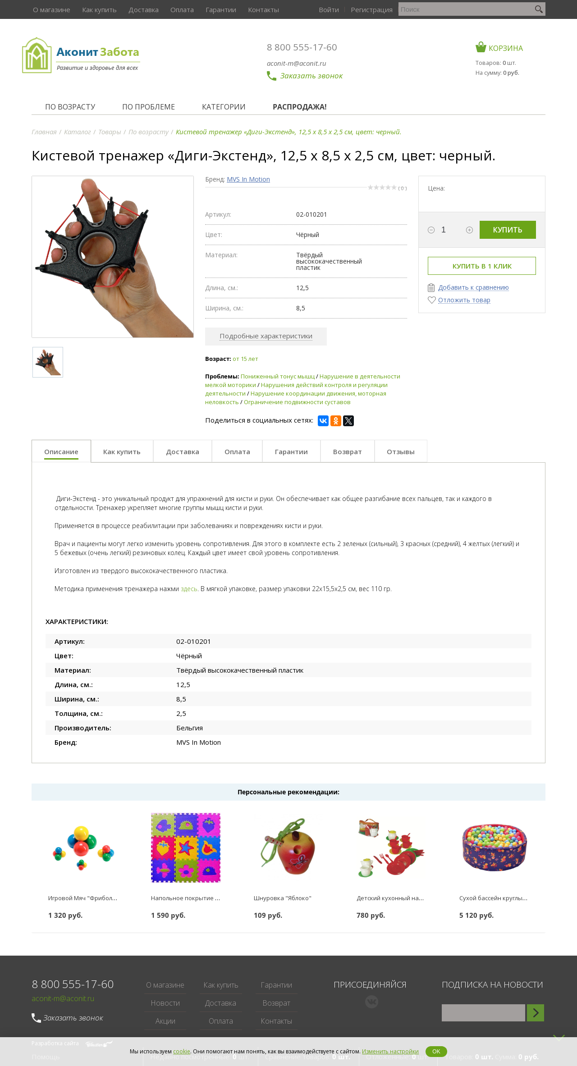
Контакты (257, 9)
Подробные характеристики (266, 335)
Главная (44, 131)
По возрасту (148, 131)
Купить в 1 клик (482, 265)
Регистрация (427, 9)
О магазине (50, 9)
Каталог (77, 131)
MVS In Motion (248, 179)
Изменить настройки (390, 1051)
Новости (165, 1003)
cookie (181, 1051)
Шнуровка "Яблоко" (282, 898)
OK (436, 1051)
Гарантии (216, 9)
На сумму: (502, 71)
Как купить (97, 9)
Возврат (276, 1003)
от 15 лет (245, 359)
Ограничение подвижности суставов (297, 402)
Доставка (140, 9)
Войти (385, 9)
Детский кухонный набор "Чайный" (408, 898)
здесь (189, 588)
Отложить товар (464, 300)
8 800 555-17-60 (307, 47)
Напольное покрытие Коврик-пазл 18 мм (210, 898)
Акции (165, 1021)
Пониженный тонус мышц (278, 376)
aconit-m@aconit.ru (301, 63)
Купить (507, 230)
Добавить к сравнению (473, 287)
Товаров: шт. (499, 62)
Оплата (178, 9)
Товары (109, 131)
